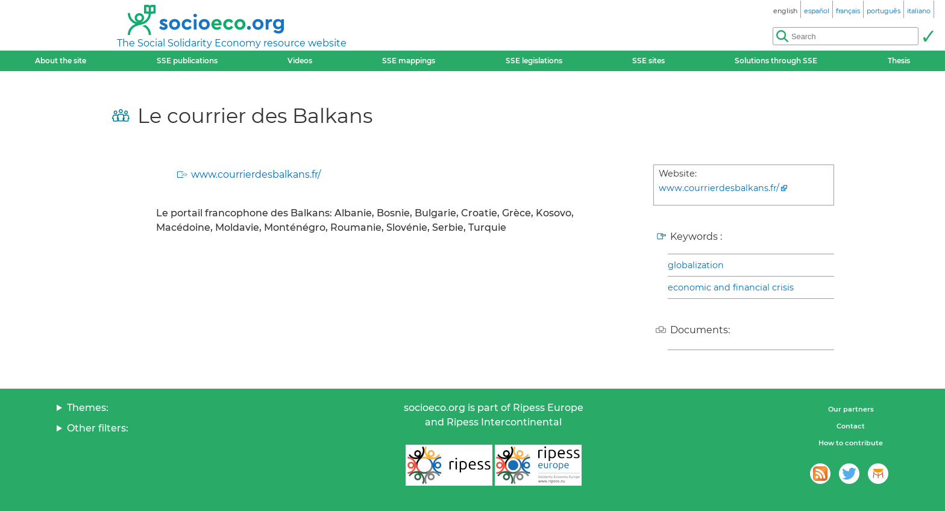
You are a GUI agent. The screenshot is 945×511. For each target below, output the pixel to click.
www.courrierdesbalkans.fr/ (256, 174)
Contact (851, 426)
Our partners (851, 409)
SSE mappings (408, 60)
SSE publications (187, 60)
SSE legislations (534, 60)
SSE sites (648, 60)
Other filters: (97, 428)
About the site (60, 60)
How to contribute (850, 443)
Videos (299, 60)
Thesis (899, 60)
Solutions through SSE (776, 60)
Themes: (87, 407)
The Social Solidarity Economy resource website (232, 43)
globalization (696, 265)
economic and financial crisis (731, 287)
